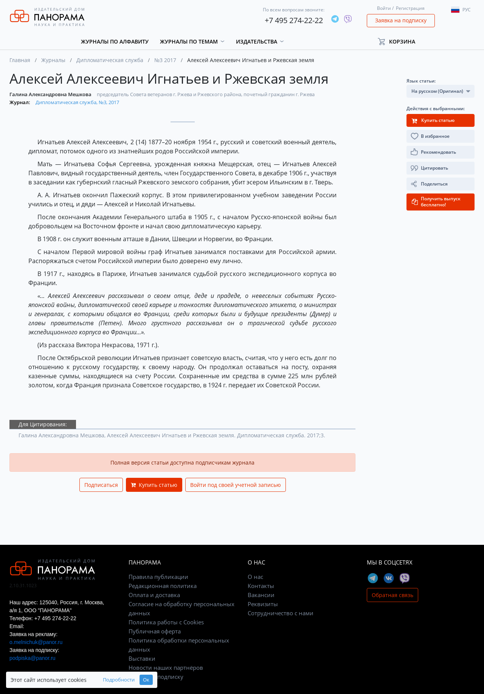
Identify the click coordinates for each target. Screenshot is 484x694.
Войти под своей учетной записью (235, 484)
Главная (19, 60)
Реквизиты (263, 604)
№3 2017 (165, 60)
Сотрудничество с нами (280, 613)
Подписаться (101, 484)
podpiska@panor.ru (32, 658)
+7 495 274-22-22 (294, 20)
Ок (146, 680)
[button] (400, 41)
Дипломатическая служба (109, 60)
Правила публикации (158, 576)
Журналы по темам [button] (189, 41)
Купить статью (154, 484)
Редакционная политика (163, 586)
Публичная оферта (155, 631)
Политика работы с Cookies (166, 622)
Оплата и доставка (154, 595)
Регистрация (410, 8)
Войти (384, 8)
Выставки (142, 658)
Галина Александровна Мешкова (51, 94)
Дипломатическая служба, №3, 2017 (77, 102)
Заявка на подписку (401, 20)
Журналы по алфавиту (115, 41)
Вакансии (261, 595)
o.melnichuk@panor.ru (35, 642)
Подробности (119, 680)
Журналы (53, 60)
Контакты (261, 586)
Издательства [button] (256, 41)
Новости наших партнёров (166, 667)
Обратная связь (392, 595)
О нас (255, 576)
